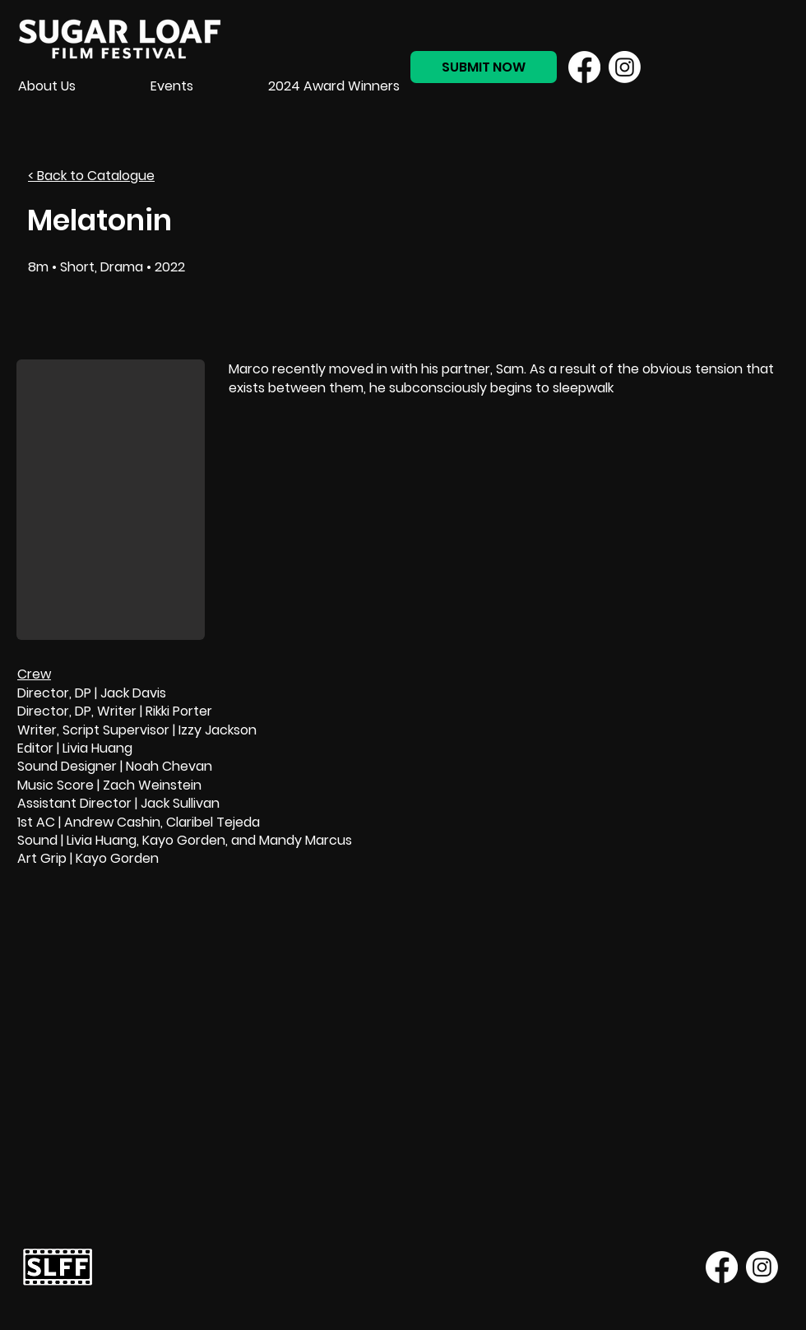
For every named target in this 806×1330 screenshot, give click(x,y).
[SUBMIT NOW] (483, 67)
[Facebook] (584, 67)
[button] (110, 499)
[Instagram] (625, 67)
